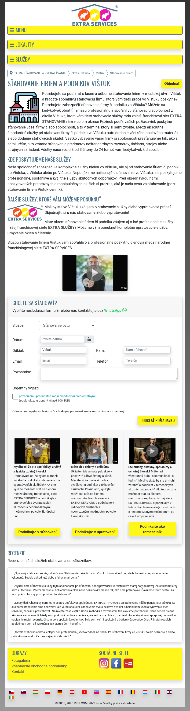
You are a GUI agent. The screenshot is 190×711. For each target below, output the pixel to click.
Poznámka (21, 372)
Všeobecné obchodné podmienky (39, 666)
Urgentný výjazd (25, 388)
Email (17, 361)
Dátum (17, 340)
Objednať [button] (171, 83)
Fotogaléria (20, 660)
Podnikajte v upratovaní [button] (95, 532)
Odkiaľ (17, 350)
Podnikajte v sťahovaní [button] (37, 532)
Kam (100, 350)
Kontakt (17, 671)
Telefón (102, 361)
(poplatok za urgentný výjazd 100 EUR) (44, 400)
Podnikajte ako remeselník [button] (152, 529)
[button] (95, 30)
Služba (18, 325)
